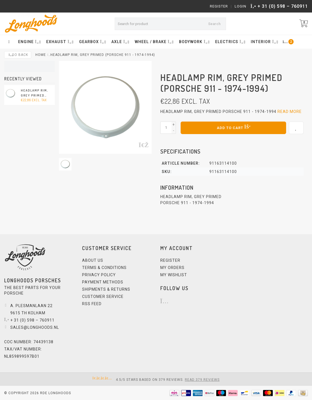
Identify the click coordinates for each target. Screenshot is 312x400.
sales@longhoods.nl (34, 327)
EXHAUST (59, 41)
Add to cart (233, 127)
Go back (17, 55)
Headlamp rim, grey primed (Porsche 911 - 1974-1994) (34, 93)
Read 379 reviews (202, 379)
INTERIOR (264, 41)
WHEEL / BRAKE (154, 41)
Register (219, 6)
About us (92, 260)
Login (240, 6)
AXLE (119, 41)
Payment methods (102, 282)
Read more (289, 111)
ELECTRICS (230, 41)
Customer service (103, 296)
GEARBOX (92, 41)
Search (214, 24)
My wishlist (173, 274)
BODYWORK (194, 41)
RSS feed (92, 303)
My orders (172, 267)
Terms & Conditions (104, 267)
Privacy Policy (99, 274)
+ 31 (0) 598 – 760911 (282, 6)
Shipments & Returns (106, 289)
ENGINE (29, 41)
